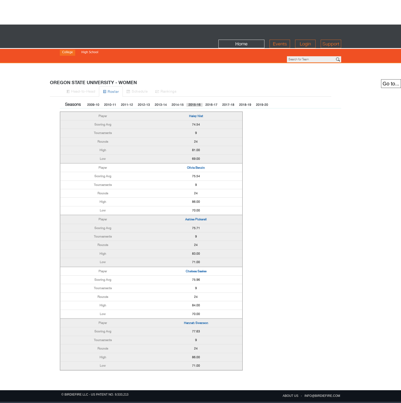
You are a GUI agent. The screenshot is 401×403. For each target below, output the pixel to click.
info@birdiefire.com (322, 396)
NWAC (147, 49)
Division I (68, 49)
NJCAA (134, 49)
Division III (105, 49)
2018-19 (245, 87)
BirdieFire (97, 31)
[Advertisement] (200, 11)
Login (305, 31)
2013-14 (161, 87)
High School (89, 42)
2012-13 (144, 87)
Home (241, 31)
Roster (134, 74)
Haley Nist (196, 98)
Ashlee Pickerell (196, 202)
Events (280, 31)
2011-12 (127, 87)
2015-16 (194, 87)
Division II (87, 49)
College (67, 42)
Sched (168, 73)
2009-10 (93, 87)
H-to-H (96, 73)
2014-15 (178, 87)
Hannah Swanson (196, 305)
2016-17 (211, 87)
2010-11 (110, 87)
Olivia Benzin (196, 150)
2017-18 (228, 87)
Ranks (204, 73)
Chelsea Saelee (196, 254)
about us (290, 396)
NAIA (121, 49)
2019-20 (262, 87)
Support (330, 31)
